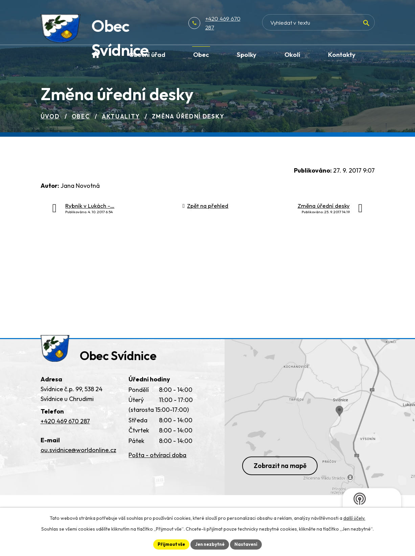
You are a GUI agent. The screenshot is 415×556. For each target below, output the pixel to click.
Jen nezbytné (210, 544)
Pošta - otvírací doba (157, 459)
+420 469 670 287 (248, 22)
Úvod (50, 116)
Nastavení (248, 544)
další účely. (354, 517)
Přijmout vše (169, 544)
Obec (81, 116)
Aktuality (121, 116)
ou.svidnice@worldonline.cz (78, 454)
